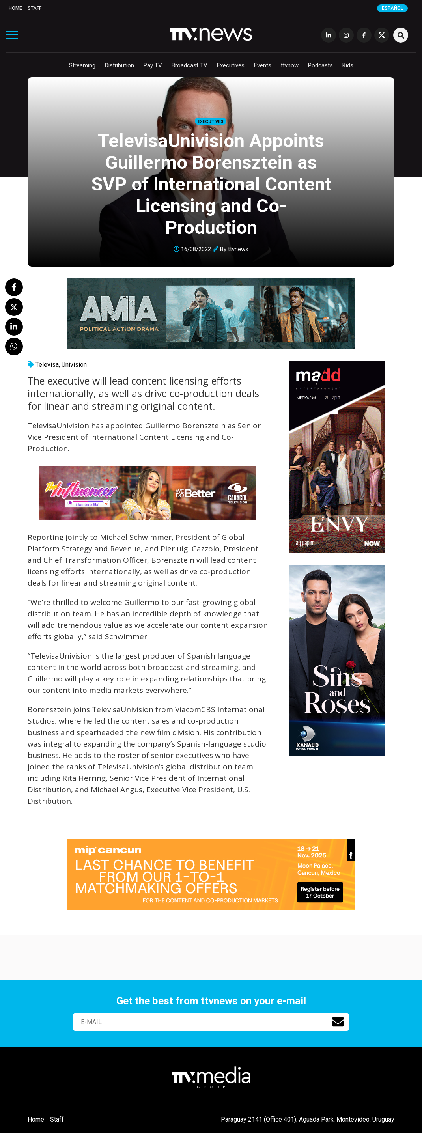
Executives (231, 65)
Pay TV (153, 65)
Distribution (119, 65)
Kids (347, 65)
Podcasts (320, 65)
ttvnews (238, 249)
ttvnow (290, 65)
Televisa (47, 364)
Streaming (82, 65)
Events (262, 65)
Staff (34, 8)
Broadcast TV (189, 65)
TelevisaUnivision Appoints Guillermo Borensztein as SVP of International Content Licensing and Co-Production (211, 184)
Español (392, 8)
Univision (74, 364)
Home (15, 8)
